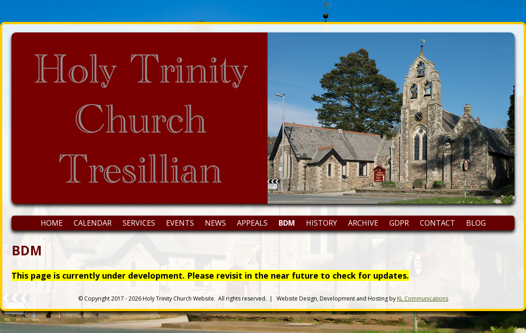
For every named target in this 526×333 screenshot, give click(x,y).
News (215, 223)
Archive (363, 223)
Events (180, 223)
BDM (287, 223)
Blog (476, 223)
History (321, 223)
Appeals (252, 223)
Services (139, 223)
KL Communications (422, 298)
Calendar (93, 223)
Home (52, 223)
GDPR (399, 223)
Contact (437, 223)
